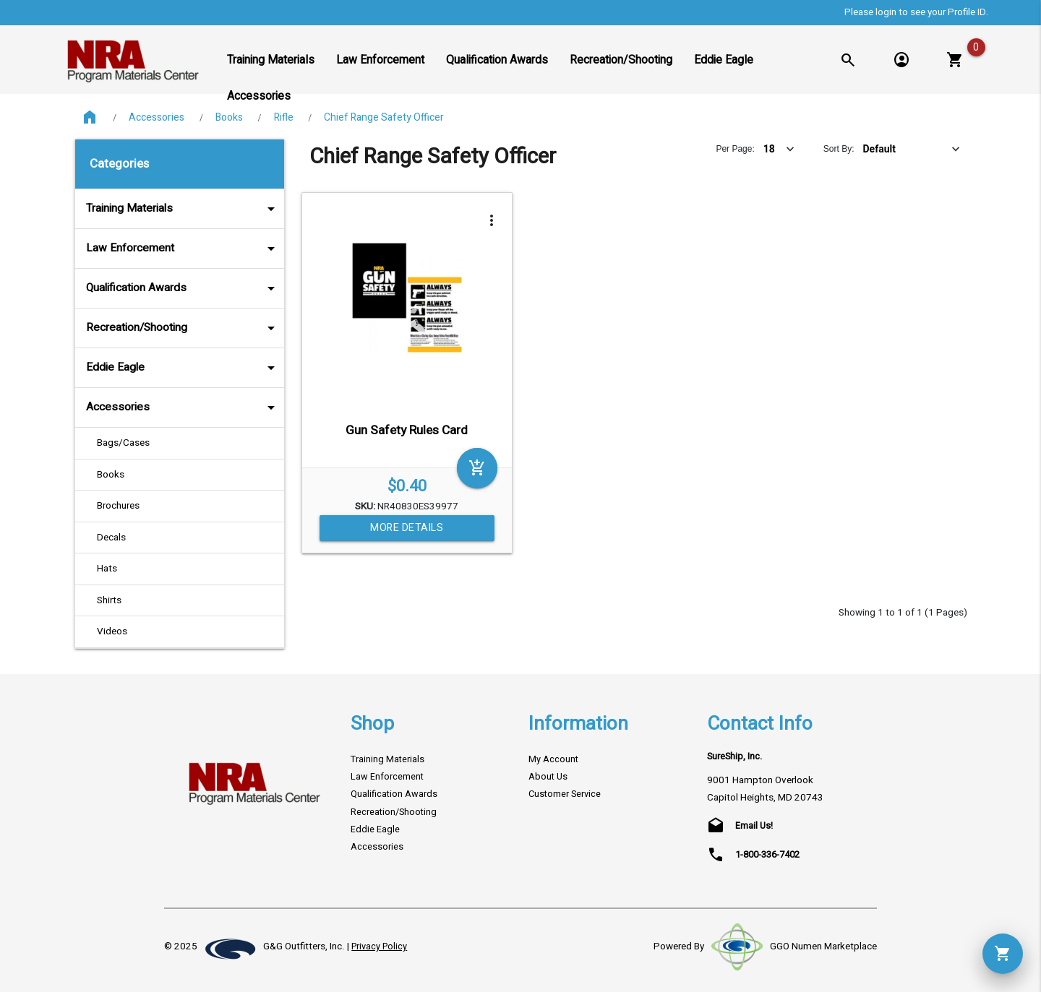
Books (229, 117)
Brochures (118, 506)
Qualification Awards (183, 288)
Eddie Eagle (183, 368)
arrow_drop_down (251, 208)
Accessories (156, 117)
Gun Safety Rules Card (407, 430)
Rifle (284, 117)
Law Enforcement (183, 248)
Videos (112, 631)
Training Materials (183, 209)
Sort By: (838, 149)
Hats (107, 568)
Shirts (109, 600)
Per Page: (735, 149)
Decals (111, 537)
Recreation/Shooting (183, 328)
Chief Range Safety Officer (384, 117)
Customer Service (564, 794)
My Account (553, 759)
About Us (547, 776)
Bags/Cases (123, 443)
